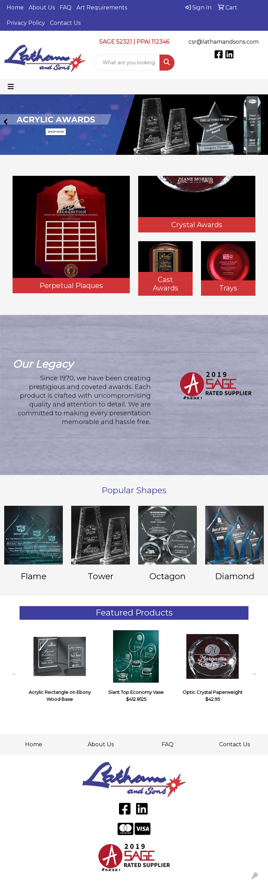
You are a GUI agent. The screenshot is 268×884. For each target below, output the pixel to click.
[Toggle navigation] (10, 87)
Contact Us (65, 23)
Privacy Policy (26, 23)
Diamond (234, 576)
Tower (100, 576)
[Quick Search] (127, 63)
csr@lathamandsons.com (223, 41)
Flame (33, 576)
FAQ (66, 7)
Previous (14, 673)
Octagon (167, 576)
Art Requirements (101, 7)
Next (253, 673)
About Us (42, 7)
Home (15, 7)
